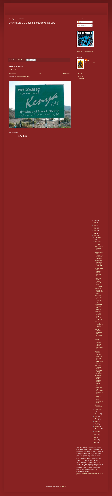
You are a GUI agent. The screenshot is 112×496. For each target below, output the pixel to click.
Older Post (66, 73)
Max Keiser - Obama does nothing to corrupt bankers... (98, 369)
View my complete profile (92, 63)
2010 (95, 434)
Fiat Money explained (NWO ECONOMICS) (99, 399)
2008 (95, 440)
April (96, 424)
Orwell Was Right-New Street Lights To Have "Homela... (98, 282)
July (96, 416)
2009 (95, 437)
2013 (95, 230)
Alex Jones (81, 74)
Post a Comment (16, 70)
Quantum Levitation (98, 405)
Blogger (63, 486)
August (97, 414)
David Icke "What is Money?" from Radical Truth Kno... (99, 315)
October (97, 244)
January (97, 431)
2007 (95, 442)
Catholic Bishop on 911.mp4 (98, 352)
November (98, 242)
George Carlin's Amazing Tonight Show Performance (99, 344)
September (98, 410)
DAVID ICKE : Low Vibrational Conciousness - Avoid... (99, 255)
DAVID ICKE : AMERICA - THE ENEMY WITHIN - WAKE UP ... (99, 380)
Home (39, 73)
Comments (82, 25)
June (96, 419)
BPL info (80, 76)
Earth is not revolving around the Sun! (99, 291)
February (98, 429)
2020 (95, 223)
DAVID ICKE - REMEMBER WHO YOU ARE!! (99, 263)
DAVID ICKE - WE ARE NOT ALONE (99, 307)
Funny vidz (81, 78)
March (97, 426)
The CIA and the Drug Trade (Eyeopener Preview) (99, 360)
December (98, 238)
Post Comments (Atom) (23, 76)
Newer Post (12, 73)
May (96, 421)
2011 (95, 235)
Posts (80, 22)
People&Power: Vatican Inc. (99, 248)
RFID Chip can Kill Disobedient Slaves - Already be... (99, 272)
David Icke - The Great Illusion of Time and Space (98, 299)
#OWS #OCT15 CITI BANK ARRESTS (99, 324)
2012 (95, 233)
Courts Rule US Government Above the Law (99, 391)
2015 (95, 225)
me (88, 60)
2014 (95, 228)
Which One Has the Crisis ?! (85, 52)
